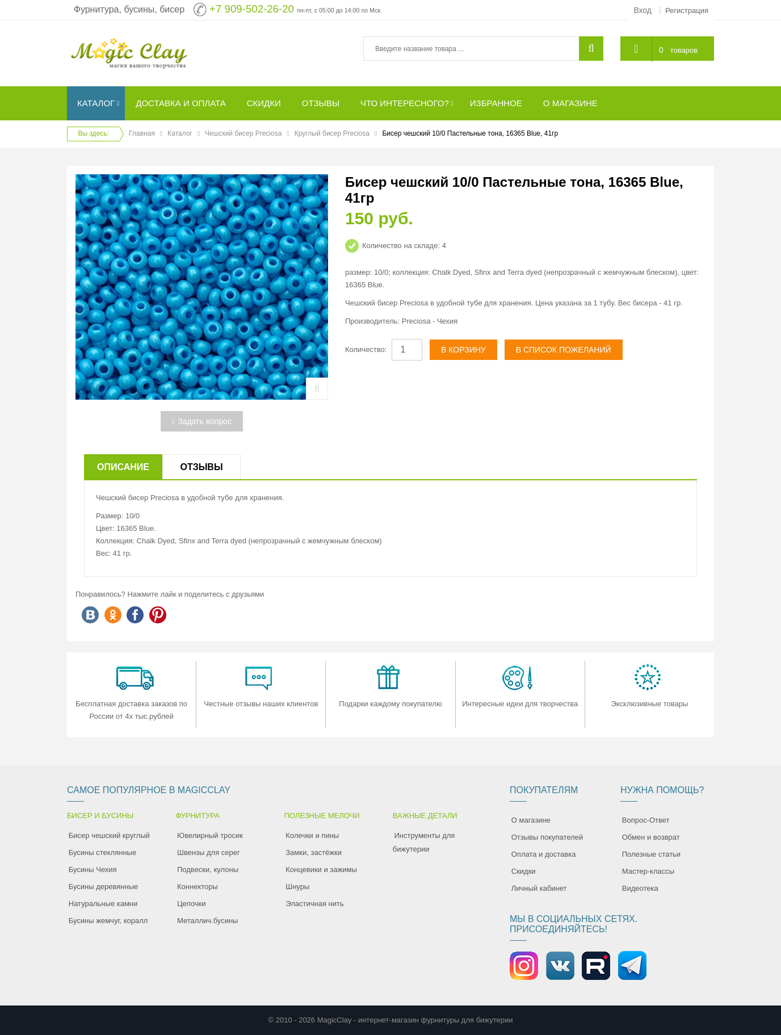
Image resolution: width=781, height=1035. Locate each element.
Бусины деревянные (103, 886)
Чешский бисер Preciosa (243, 133)
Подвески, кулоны (207, 869)
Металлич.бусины (207, 920)
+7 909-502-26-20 (251, 9)
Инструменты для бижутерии (424, 842)
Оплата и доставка (543, 854)
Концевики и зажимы (321, 869)
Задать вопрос (202, 421)
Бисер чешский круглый (109, 835)
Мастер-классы (648, 871)
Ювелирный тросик (210, 835)
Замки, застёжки (313, 852)
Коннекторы (197, 886)
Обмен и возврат (651, 837)
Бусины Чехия (93, 869)
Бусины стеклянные (102, 852)
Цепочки (191, 903)
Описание (123, 467)
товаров (683, 49)
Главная (142, 133)
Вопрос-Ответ (646, 820)
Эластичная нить (314, 903)
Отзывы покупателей (547, 837)
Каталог (179, 133)
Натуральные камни (103, 903)
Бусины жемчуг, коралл (108, 920)
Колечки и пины (312, 835)
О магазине (531, 820)
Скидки (523, 871)
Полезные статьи (651, 854)
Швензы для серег (208, 852)
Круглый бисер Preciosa (332, 133)
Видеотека (640, 888)
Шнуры (297, 886)
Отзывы (201, 467)
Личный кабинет (539, 888)
